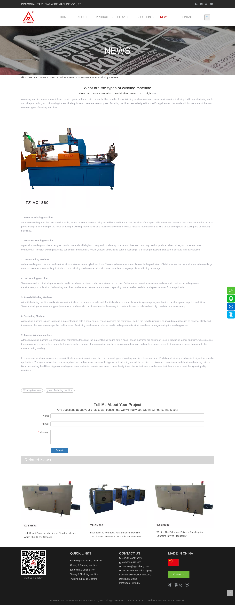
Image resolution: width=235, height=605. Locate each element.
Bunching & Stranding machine (86, 560)
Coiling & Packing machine (83, 565)
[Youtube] (212, 4)
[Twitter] (206, 4)
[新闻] (117, 50)
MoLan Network (176, 600)
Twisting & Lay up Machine (83, 579)
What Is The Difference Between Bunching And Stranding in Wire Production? (180, 534)
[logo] (33, 562)
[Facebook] (196, 4)
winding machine (31, 99)
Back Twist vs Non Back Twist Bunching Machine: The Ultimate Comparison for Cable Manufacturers (115, 534)
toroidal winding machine (35, 302)
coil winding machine (50, 283)
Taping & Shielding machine (84, 574)
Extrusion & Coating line (82, 569)
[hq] (173, 562)
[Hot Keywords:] (207, 17)
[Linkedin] (201, 4)
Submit (59, 450)
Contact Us (178, 574)
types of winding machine (59, 390)
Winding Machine (32, 390)
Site (154, 93)
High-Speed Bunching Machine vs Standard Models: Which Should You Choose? (50, 535)
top (230, 593)
